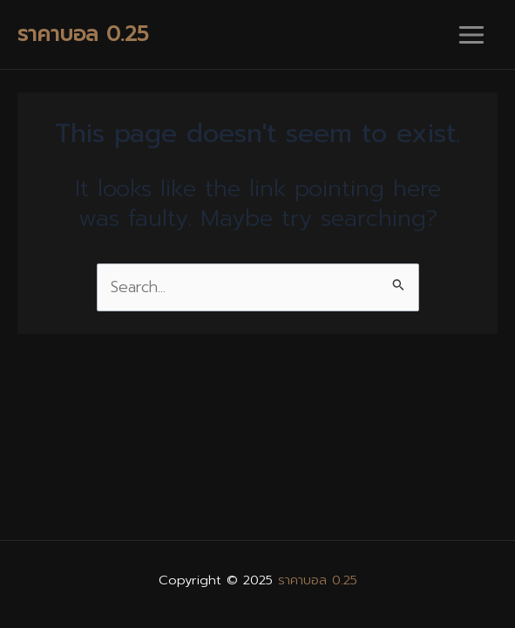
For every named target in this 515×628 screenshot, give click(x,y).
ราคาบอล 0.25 (83, 34)
